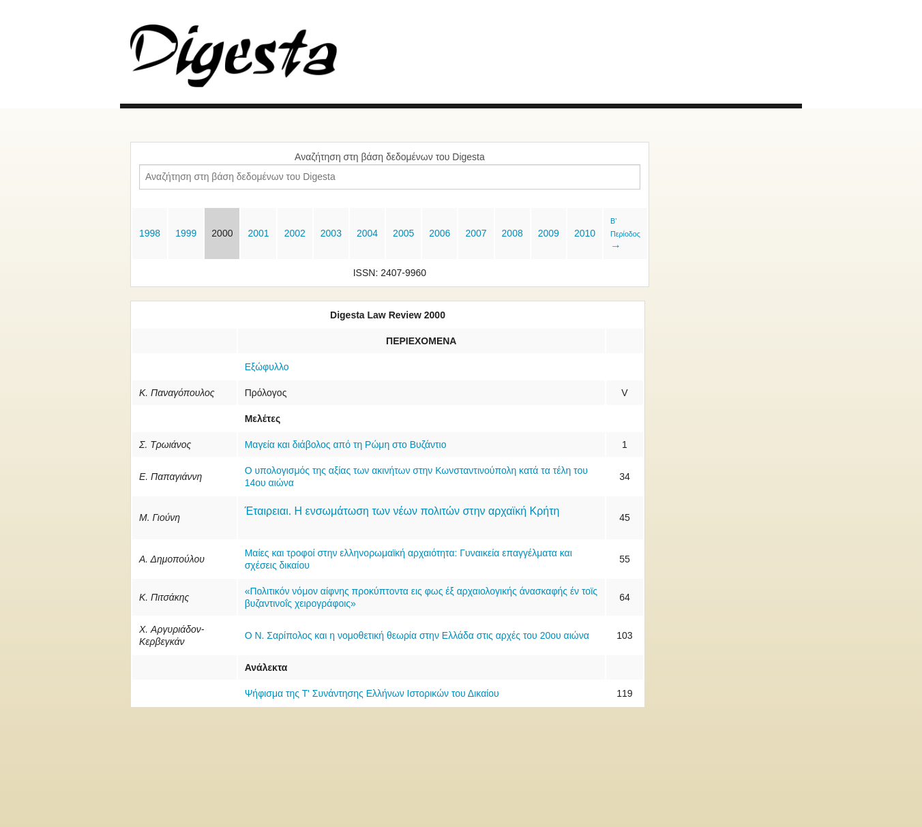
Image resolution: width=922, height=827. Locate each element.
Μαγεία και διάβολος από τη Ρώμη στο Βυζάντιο (346, 444)
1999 (185, 233)
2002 (295, 233)
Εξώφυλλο (267, 366)
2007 (475, 233)
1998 (149, 233)
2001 (258, 233)
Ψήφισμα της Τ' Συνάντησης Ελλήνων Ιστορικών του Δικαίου (372, 693)
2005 (403, 233)
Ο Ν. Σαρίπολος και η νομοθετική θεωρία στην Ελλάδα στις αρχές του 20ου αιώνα (417, 635)
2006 (439, 233)
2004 (367, 233)
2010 (584, 233)
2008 (512, 233)
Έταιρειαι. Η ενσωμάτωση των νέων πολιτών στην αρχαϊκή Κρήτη (402, 511)
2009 (548, 233)
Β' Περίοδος (625, 234)
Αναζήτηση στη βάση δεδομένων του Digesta (390, 156)
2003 (331, 233)
